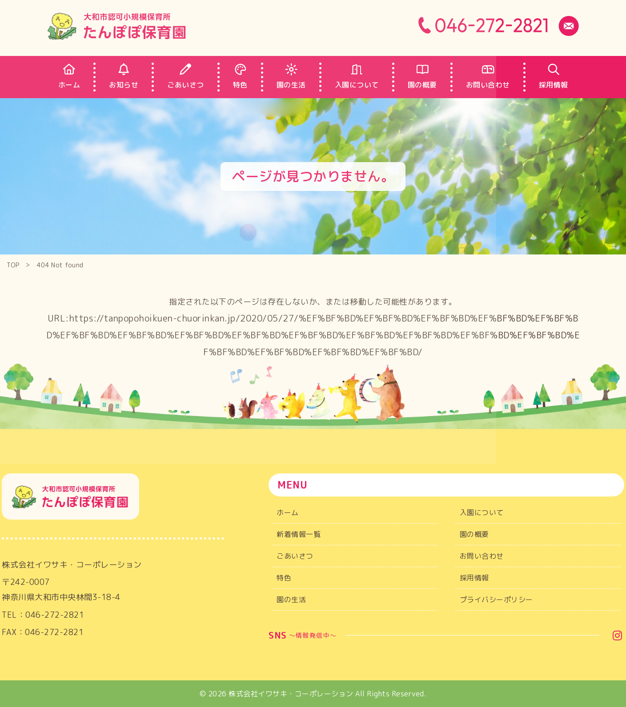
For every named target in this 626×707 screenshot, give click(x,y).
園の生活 (291, 599)
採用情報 (474, 578)
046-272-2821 (54, 618)
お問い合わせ (482, 556)
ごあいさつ (295, 556)
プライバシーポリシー (496, 599)
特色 (284, 578)
